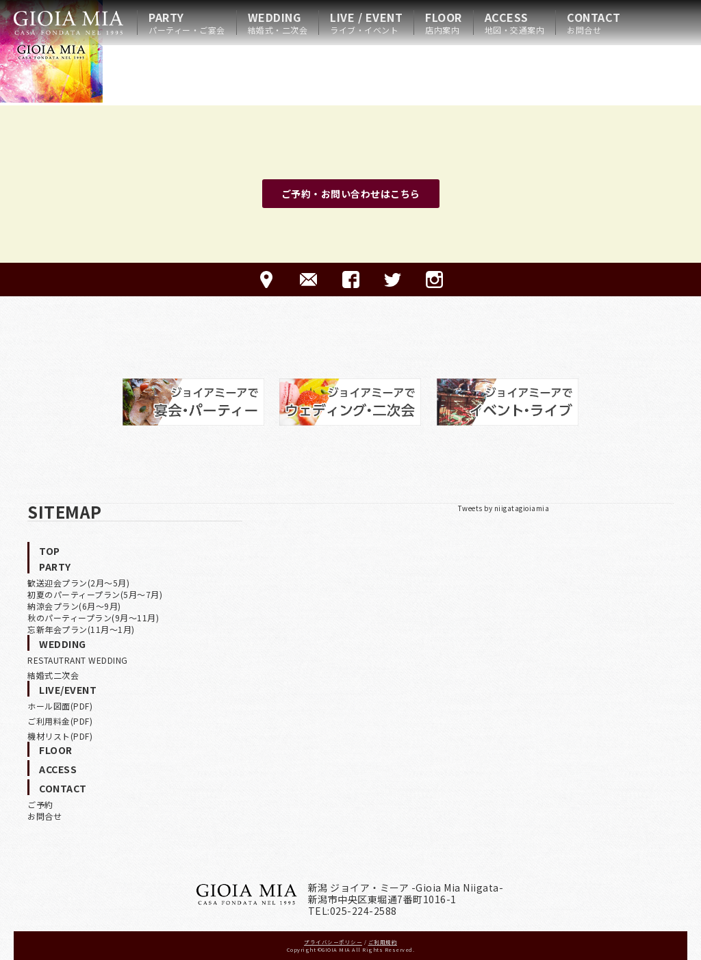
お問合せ (44, 816)
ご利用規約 (383, 942)
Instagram (434, 279)
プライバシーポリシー (333, 942)
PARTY (187, 22)
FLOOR (443, 22)
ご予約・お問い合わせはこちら (350, 193)
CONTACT (594, 22)
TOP (49, 551)
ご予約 (40, 804)
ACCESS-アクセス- (266, 279)
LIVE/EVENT (68, 690)
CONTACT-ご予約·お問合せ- (308, 279)
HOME (68, 22)
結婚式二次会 (53, 675)
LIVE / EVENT (366, 22)
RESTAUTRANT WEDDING (77, 660)
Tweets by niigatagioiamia (504, 508)
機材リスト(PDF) (59, 736)
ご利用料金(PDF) (59, 721)
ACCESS (515, 22)
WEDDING (278, 22)
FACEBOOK (350, 279)
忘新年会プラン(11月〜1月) (81, 629)
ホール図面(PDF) (59, 706)
